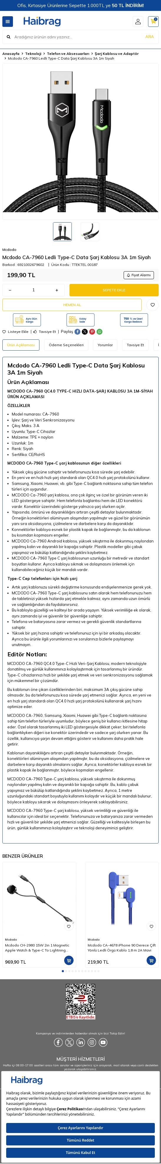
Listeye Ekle (15, 331)
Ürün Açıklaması (21, 345)
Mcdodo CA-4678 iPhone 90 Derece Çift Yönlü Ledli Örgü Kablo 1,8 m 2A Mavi (122, 947)
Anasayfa (10, 53)
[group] (80, 141)
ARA (149, 36)
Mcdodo (9, 249)
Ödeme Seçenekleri (66, 345)
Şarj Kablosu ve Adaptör (117, 53)
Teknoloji (33, 53)
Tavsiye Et (45, 331)
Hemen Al (72, 305)
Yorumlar (105, 345)
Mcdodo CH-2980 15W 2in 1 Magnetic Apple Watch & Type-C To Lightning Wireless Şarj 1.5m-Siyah (37, 947)
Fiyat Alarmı (139, 275)
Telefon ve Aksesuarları (68, 53)
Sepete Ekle (114, 290)
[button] (63, 971)
